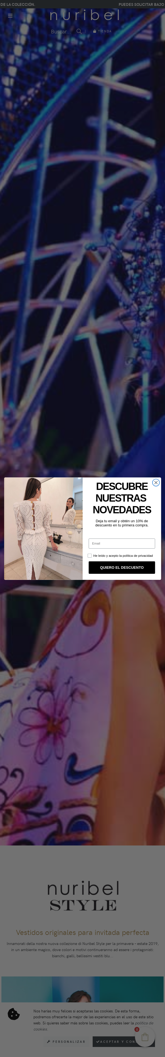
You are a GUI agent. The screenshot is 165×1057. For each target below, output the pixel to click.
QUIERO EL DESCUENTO (121, 567)
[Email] (121, 543)
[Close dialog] (155, 482)
